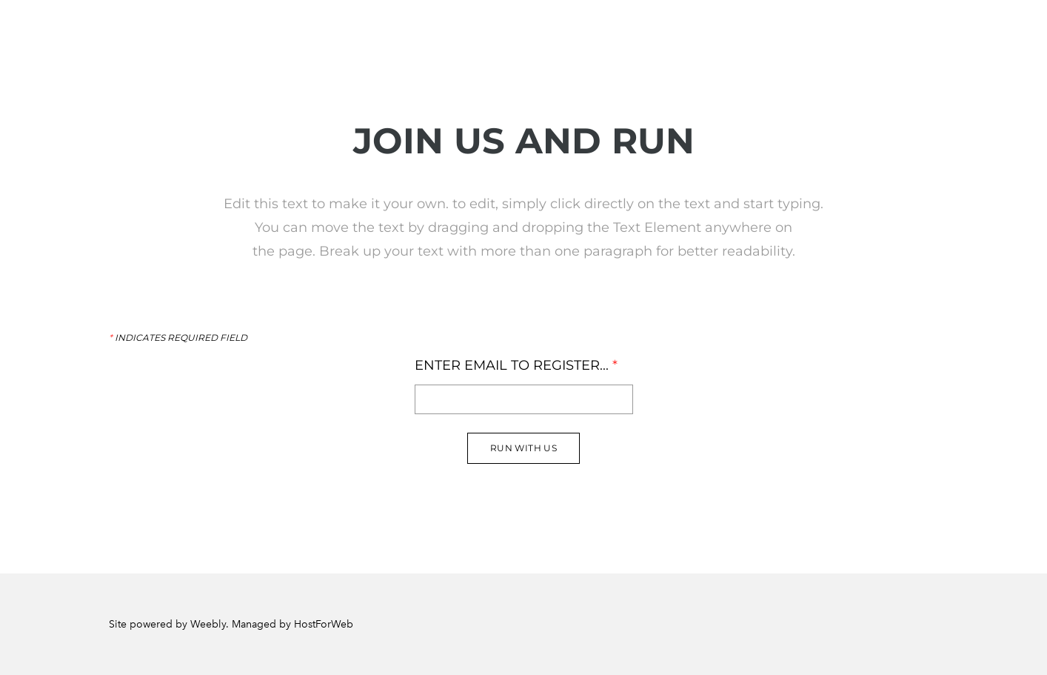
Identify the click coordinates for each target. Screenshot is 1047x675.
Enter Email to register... (516, 365)
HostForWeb (323, 624)
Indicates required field (178, 337)
